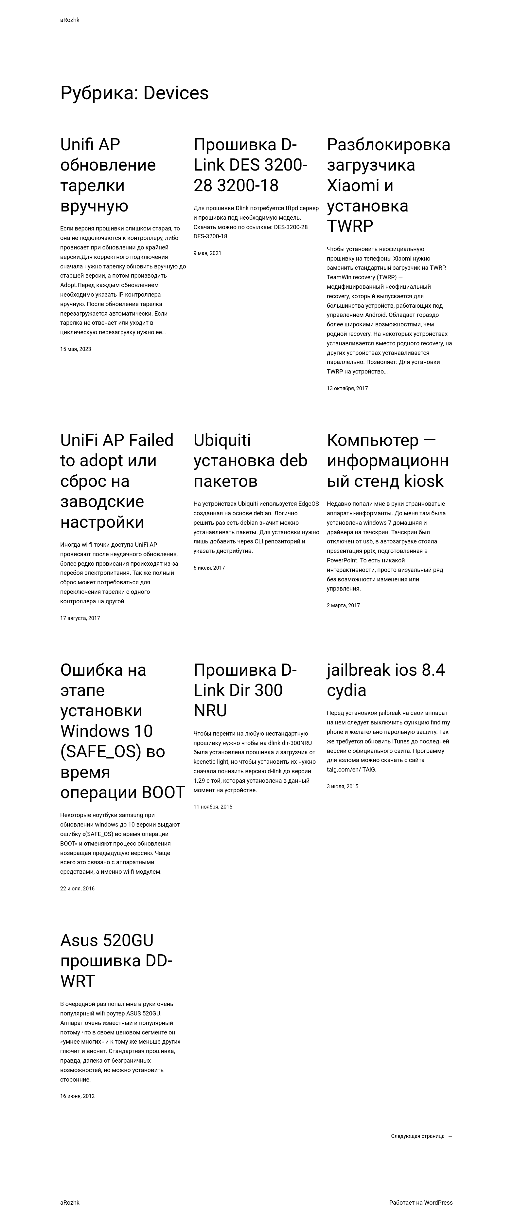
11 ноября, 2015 (213, 807)
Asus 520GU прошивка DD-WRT (116, 960)
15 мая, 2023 (75, 349)
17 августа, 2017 (80, 618)
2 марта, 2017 (343, 605)
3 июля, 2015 (342, 786)
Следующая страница (422, 1136)
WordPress (438, 1202)
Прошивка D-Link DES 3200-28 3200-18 (250, 165)
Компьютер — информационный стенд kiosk (388, 460)
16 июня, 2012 (77, 1096)
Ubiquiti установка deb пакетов (251, 460)
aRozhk (70, 19)
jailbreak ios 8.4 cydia (386, 680)
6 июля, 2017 (209, 568)
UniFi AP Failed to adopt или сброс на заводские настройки (117, 481)
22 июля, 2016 (77, 888)
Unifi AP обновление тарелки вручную (108, 175)
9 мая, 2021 (207, 253)
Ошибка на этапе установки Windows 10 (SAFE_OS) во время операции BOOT (123, 731)
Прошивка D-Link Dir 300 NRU (245, 690)
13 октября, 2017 (347, 388)
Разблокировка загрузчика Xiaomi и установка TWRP (389, 185)
